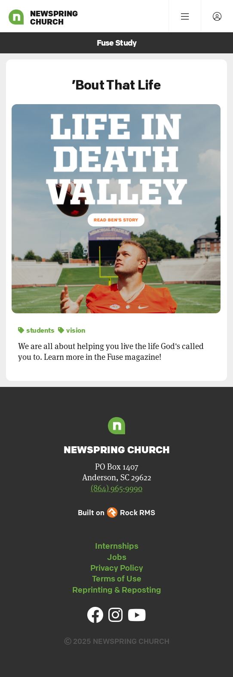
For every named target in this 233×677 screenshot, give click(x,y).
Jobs (116, 557)
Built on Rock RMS (116, 512)
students (36, 330)
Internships (116, 545)
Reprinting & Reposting (116, 589)
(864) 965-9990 (116, 488)
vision (71, 330)
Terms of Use (116, 578)
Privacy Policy (116, 567)
